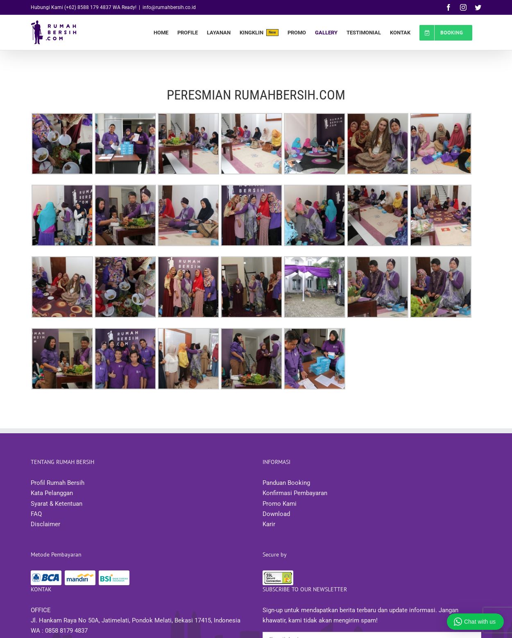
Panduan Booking (286, 482)
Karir (269, 524)
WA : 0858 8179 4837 (59, 630)
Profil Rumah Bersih (57, 482)
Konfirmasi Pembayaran (295, 493)
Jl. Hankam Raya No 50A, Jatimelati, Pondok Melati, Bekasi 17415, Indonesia (135, 620)
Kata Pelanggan (52, 493)
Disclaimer (45, 524)
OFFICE (41, 610)
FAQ (36, 514)
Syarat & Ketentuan (56, 503)
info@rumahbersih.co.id (169, 7)
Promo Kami (280, 503)
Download (276, 514)
